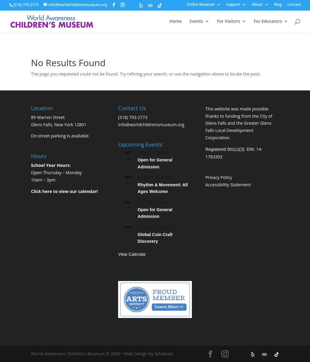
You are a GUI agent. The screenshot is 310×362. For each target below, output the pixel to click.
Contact (294, 5)
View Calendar (132, 254)
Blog (278, 5)
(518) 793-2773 (132, 117)
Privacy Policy (219, 177)
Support (233, 5)
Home (175, 21)
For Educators (268, 21)
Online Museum (201, 5)
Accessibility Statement (228, 185)
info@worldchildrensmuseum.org (151, 124)
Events (196, 21)
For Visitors (228, 21)
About (257, 5)
